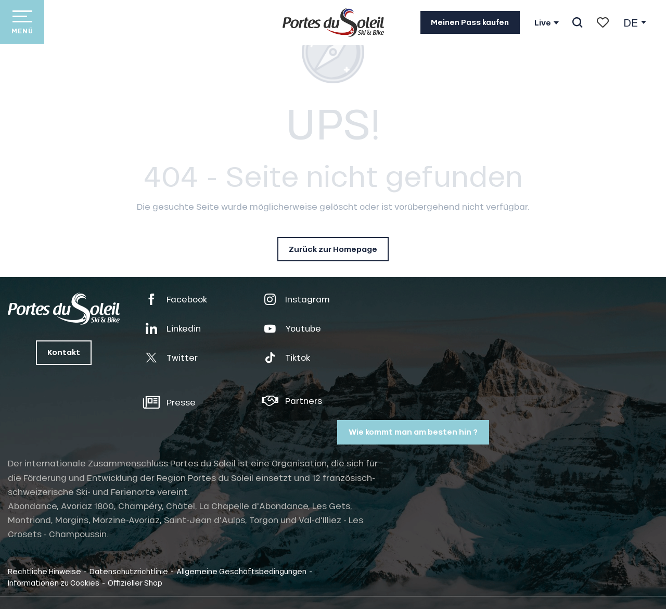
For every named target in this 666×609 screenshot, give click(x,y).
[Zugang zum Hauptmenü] (22, 22)
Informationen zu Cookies (53, 582)
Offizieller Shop (135, 582)
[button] (577, 22)
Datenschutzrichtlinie (128, 571)
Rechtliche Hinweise (44, 571)
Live (542, 23)
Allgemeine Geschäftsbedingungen (241, 571)
